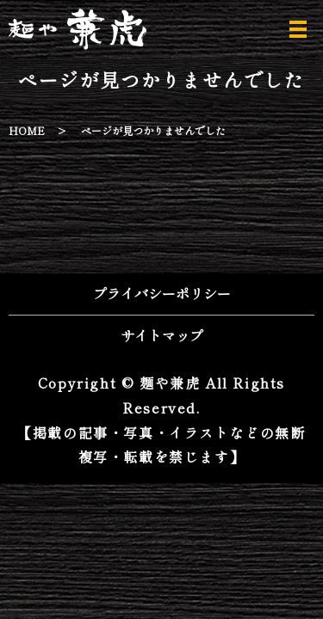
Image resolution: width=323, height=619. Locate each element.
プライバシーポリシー (162, 293)
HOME (27, 130)
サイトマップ (162, 335)
